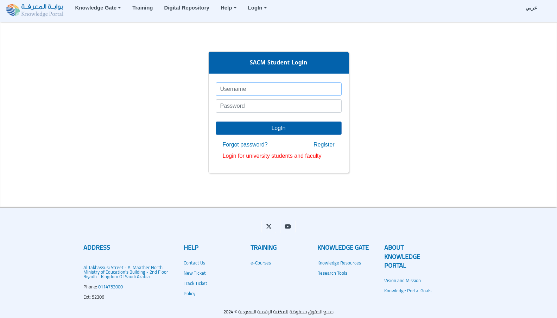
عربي (531, 8)
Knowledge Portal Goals (407, 290)
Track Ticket (195, 283)
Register (324, 145)
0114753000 (110, 286)
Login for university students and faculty (272, 156)
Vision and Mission (402, 280)
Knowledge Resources (339, 262)
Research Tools (332, 273)
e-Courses (261, 262)
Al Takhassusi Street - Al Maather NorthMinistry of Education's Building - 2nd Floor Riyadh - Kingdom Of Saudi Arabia (125, 272)
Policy (189, 293)
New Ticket (195, 273)
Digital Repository (186, 8)
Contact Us (194, 262)
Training (142, 8)
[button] (268, 226)
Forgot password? (245, 145)
